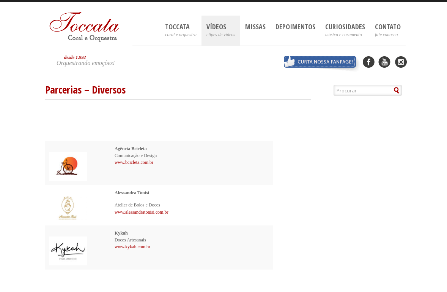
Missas (255, 26)
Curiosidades (345, 29)
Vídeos (220, 29)
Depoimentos (295, 26)
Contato (388, 29)
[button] (396, 90)
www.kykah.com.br (132, 246)
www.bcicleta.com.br (134, 162)
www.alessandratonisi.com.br (141, 212)
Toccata (181, 29)
